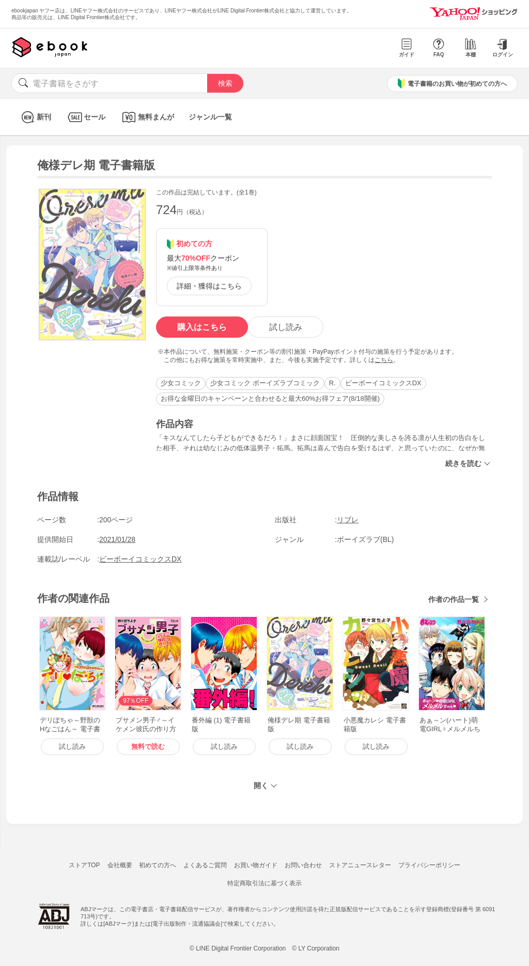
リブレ (348, 520)
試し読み (285, 327)
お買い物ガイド (255, 865)
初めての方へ (157, 865)
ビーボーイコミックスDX (383, 383)
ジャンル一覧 (210, 117)
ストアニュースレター (360, 865)
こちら (384, 360)
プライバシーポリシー (429, 865)
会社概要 (119, 865)
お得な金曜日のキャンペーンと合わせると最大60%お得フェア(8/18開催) (270, 398)
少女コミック (181, 383)
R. (332, 383)
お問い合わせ (303, 865)
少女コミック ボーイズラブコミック (265, 383)
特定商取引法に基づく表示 (264, 883)
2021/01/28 (117, 539)
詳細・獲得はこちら (209, 286)
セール (85, 117)
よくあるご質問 (205, 865)
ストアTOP (84, 865)
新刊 (35, 117)
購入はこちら (202, 327)
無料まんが (147, 117)
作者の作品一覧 (453, 599)
